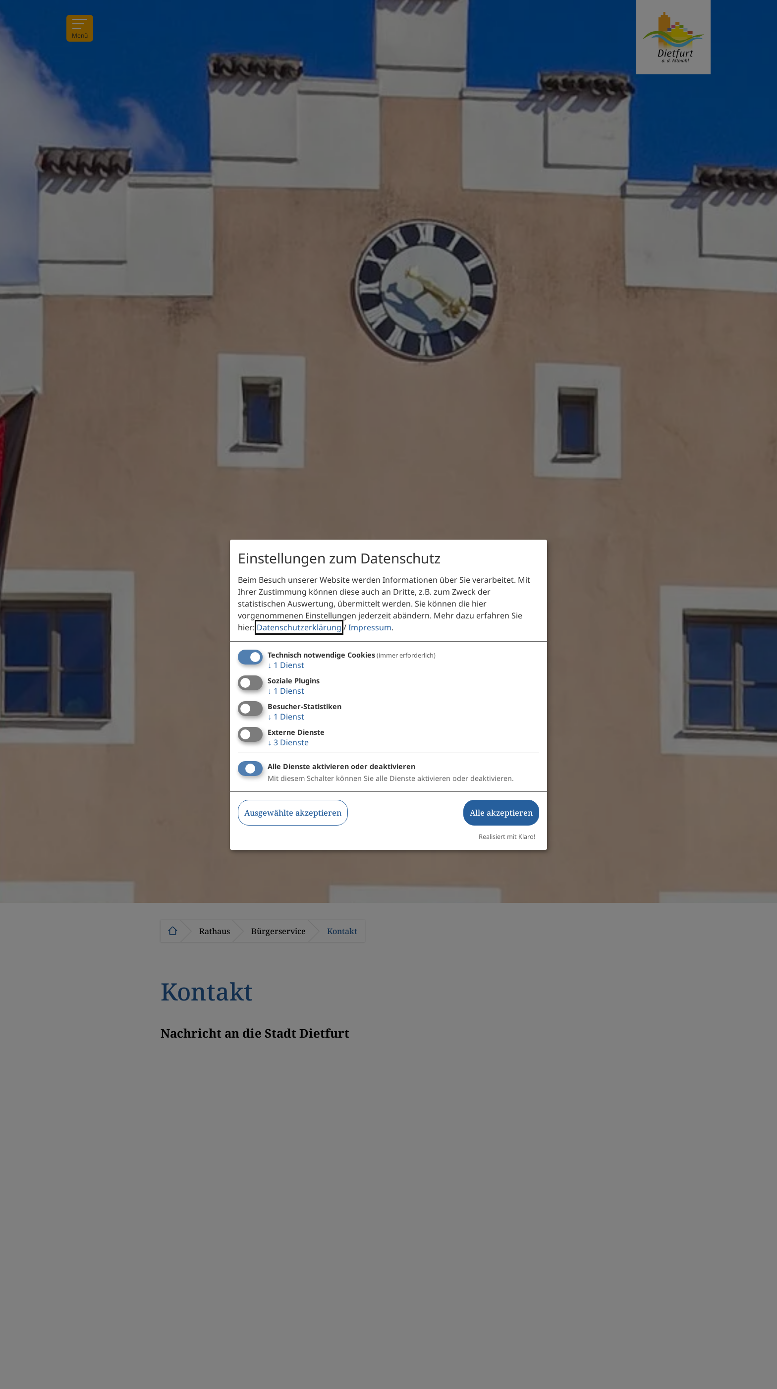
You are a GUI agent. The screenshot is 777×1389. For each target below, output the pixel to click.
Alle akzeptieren (501, 812)
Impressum (369, 627)
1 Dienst (286, 665)
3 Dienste (288, 742)
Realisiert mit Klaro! (507, 836)
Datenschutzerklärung (299, 627)
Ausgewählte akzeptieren (292, 812)
